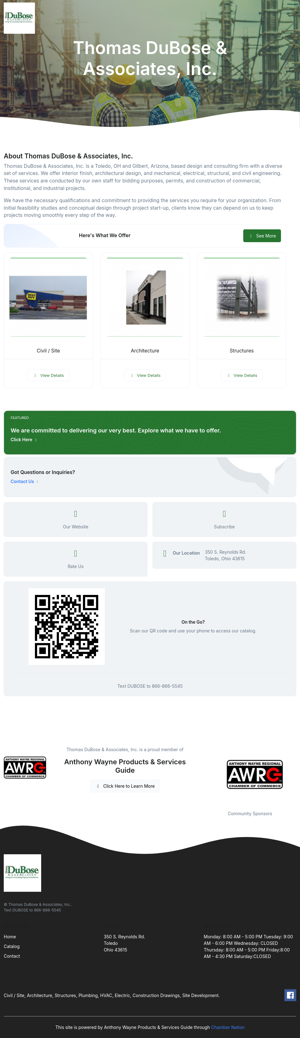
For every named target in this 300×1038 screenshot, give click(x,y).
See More (262, 235)
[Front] (20, 18)
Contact (12, 956)
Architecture (145, 351)
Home (10, 936)
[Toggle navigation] (290, 18)
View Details (48, 375)
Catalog (12, 946)
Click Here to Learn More (125, 786)
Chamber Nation (228, 1027)
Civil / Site (48, 351)
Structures (242, 351)
